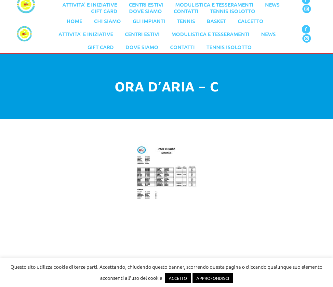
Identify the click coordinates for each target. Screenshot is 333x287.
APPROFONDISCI (212, 278)
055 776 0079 (154, 7)
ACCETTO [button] (178, 278)
